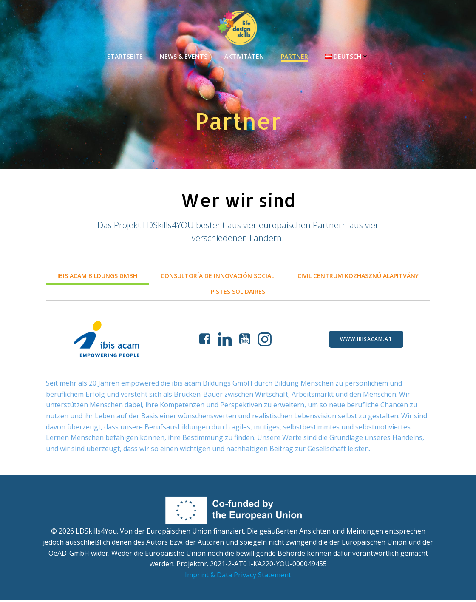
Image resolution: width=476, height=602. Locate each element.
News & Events (183, 55)
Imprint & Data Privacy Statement (238, 576)
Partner (294, 55)
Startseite (125, 55)
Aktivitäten (244, 55)
